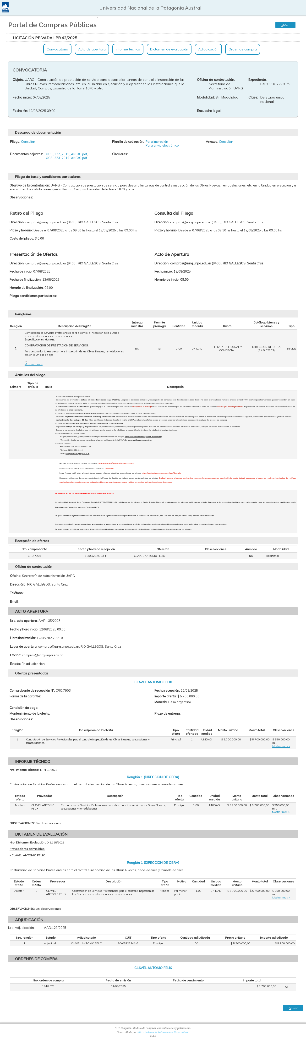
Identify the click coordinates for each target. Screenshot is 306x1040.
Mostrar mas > (34, 364)
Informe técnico (128, 49)
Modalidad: (206, 97)
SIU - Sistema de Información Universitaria (163, 1032)
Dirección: (17, 584)
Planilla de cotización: (128, 141)
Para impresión (157, 141)
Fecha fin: (20, 111)
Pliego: (15, 141)
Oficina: (15, 576)
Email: (14, 601)
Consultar (28, 141)
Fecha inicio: (22, 97)
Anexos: (212, 141)
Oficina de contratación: (216, 79)
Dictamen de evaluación (169, 49)
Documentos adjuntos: (26, 154)
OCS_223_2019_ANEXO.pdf (66, 158)
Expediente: (257, 79)
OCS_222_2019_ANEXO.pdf (66, 154)
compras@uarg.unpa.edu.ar (140, 440)
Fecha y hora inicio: (24, 629)
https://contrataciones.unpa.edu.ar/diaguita (143, 437)
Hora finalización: (23, 638)
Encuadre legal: (209, 111)
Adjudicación (208, 49)
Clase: (253, 97)
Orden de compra (243, 49)
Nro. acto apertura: (24, 621)
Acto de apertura (92, 49)
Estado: (15, 664)
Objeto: (18, 79)
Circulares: (120, 154)
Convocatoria (57, 49)
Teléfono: (16, 593)
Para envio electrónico (162, 145)
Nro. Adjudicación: (21, 928)
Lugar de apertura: (23, 646)
